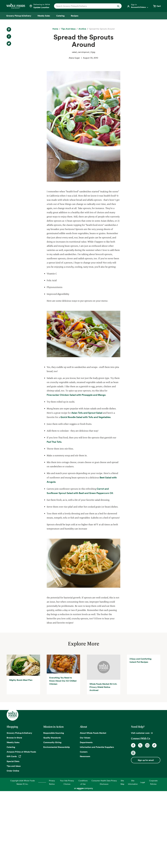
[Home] (55, 29)
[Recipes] (74, 15)
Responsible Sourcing (53, 804)
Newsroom (85, 828)
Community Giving (52, 814)
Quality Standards (52, 809)
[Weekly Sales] (43, 15)
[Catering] (60, 15)
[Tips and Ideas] (68, 29)
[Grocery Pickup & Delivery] (18, 15)
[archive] (82, 29)
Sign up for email (146, 831)
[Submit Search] (118, 6)
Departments (86, 814)
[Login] (138, 6)
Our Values (85, 809)
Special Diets (13, 833)
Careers (83, 823)
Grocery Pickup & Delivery (19, 804)
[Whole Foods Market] (15, 6)
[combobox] (84, 6)
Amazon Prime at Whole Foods (21, 823)
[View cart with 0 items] (157, 6)
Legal (142, 854)
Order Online (13, 842)
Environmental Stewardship (56, 818)
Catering (11, 818)
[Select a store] (39, 6)
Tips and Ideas (14, 837)
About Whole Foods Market (93, 804)
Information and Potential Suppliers (97, 818)
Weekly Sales (13, 814)
